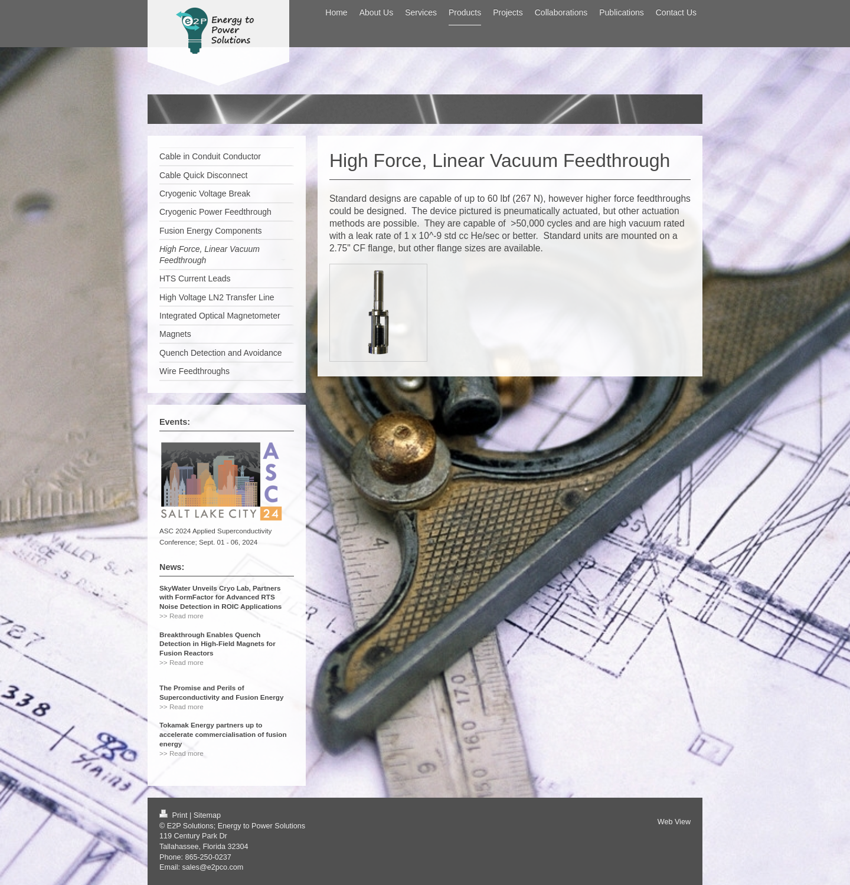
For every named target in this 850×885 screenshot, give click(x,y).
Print (174, 815)
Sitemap (207, 815)
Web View (674, 822)
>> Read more (181, 616)
